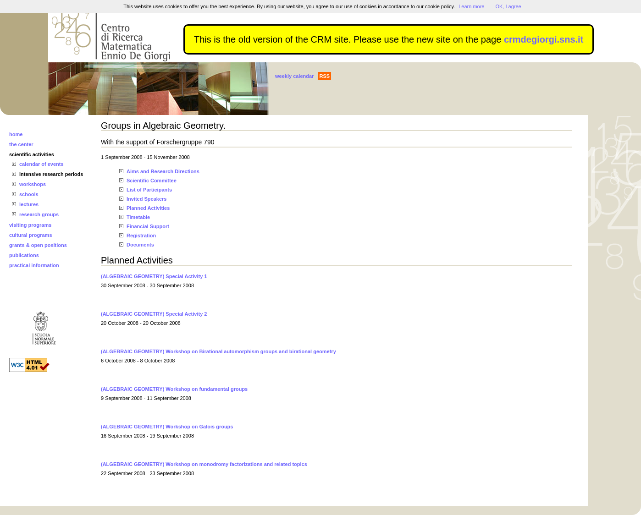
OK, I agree (508, 6)
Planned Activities (148, 208)
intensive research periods (51, 174)
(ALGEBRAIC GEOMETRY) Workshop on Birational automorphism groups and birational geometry (218, 351)
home (15, 134)
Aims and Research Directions (163, 171)
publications (24, 255)
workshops (32, 184)
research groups (39, 214)
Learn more (471, 6)
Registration (141, 235)
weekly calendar (294, 76)
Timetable (138, 217)
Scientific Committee (152, 180)
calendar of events (41, 164)
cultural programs (30, 235)
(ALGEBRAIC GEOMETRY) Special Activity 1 (154, 276)
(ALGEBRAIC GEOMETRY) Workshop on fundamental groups (174, 389)
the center (21, 144)
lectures (29, 204)
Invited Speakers (146, 199)
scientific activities (31, 154)
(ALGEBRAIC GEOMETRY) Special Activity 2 (154, 314)
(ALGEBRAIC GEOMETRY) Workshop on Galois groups (167, 426)
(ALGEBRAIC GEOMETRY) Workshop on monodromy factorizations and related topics (204, 464)
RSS (325, 76)
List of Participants (149, 189)
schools (29, 194)
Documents (140, 244)
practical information (34, 265)
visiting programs (30, 225)
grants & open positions (38, 245)
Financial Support (148, 226)
